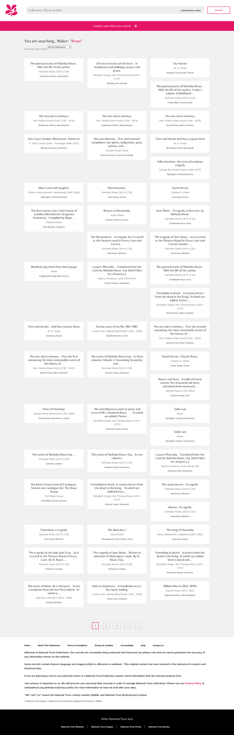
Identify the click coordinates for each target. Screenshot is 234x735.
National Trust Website (72, 727)
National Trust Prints (131, 727)
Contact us (158, 645)
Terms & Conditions (77, 645)
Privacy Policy (193, 683)
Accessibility (127, 645)
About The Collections (49, 645)
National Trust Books (159, 727)
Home (27, 645)
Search (219, 10)
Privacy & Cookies (104, 645)
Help (143, 645)
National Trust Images (102, 727)
